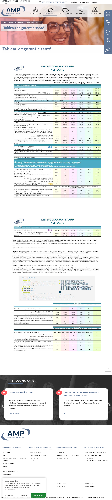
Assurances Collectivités (94, 452)
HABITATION (6, 457)
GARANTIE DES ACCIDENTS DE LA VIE (13, 474)
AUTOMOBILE (7, 455)
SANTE (5, 460)
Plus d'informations (10, 490)
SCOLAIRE (6, 466)
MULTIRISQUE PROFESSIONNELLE (40, 460)
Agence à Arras (89, 488)
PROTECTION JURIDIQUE (10, 476)
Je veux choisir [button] (9, 495)
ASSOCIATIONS (61, 455)
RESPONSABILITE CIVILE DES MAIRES (95, 457)
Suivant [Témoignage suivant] (109, 410)
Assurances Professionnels (40, 452)
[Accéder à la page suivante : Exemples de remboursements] (108, 369)
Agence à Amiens (61, 488)
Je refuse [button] (24, 495)
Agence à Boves (61, 491)
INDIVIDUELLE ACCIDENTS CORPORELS (14, 463)
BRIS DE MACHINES (8, 468)
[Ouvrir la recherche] (108, 2)
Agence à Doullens (89, 491)
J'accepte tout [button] (38, 495)
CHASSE (5, 471)
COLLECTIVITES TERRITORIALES (94, 460)
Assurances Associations (67, 452)
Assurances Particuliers (11, 452)
